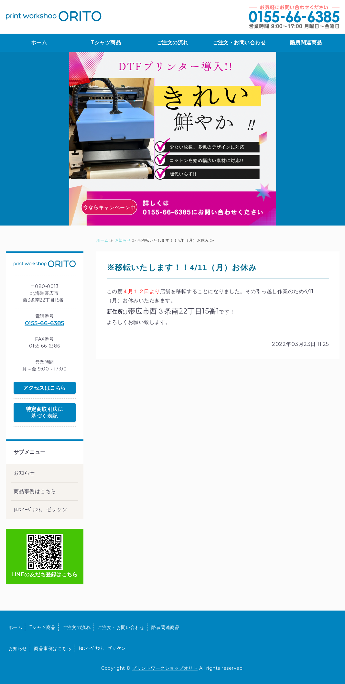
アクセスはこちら (44, 388)
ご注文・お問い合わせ (239, 42)
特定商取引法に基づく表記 (44, 412)
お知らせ (123, 240)
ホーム (39, 42)
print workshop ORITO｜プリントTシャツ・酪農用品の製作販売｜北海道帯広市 (54, 16)
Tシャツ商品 (106, 42)
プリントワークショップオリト (165, 668)
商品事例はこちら (35, 491)
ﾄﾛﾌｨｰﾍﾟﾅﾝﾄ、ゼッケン (41, 510)
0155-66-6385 (44, 323)
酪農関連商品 (306, 42)
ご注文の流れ (172, 42)
